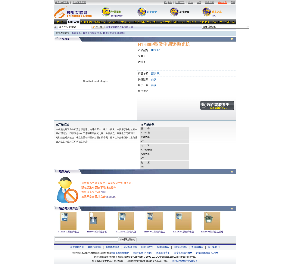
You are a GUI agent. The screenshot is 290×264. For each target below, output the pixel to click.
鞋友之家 (217, 11)
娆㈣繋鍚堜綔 (130, 247)
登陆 (103, 192)
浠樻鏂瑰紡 (197, 247)
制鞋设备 (76, 33)
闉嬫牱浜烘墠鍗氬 (142, 252)
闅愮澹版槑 (163, 247)
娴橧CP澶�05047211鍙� (185, 260)
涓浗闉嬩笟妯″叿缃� (207, 252)
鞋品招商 (116, 11)
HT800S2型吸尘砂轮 (97, 231)
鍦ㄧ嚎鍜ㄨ (214, 247)
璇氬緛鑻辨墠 (112, 247)
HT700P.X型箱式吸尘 (183, 231)
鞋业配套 (184, 12)
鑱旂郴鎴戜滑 (180, 247)
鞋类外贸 (152, 12)
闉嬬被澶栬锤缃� (120, 252)
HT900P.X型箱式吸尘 (154, 231)
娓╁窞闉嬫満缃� (183, 252)
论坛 (214, 15)
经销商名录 (117, 15)
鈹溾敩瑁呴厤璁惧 (92, 33)
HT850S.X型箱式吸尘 (68, 231)
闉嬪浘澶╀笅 (163, 252)
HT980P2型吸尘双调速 (212, 231)
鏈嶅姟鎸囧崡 (94, 247)
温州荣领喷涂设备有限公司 (119, 27)
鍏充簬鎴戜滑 (77, 247)
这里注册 (110, 196)
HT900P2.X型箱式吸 (126, 231)
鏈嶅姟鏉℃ (147, 247)
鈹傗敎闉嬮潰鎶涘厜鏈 (114, 33)
